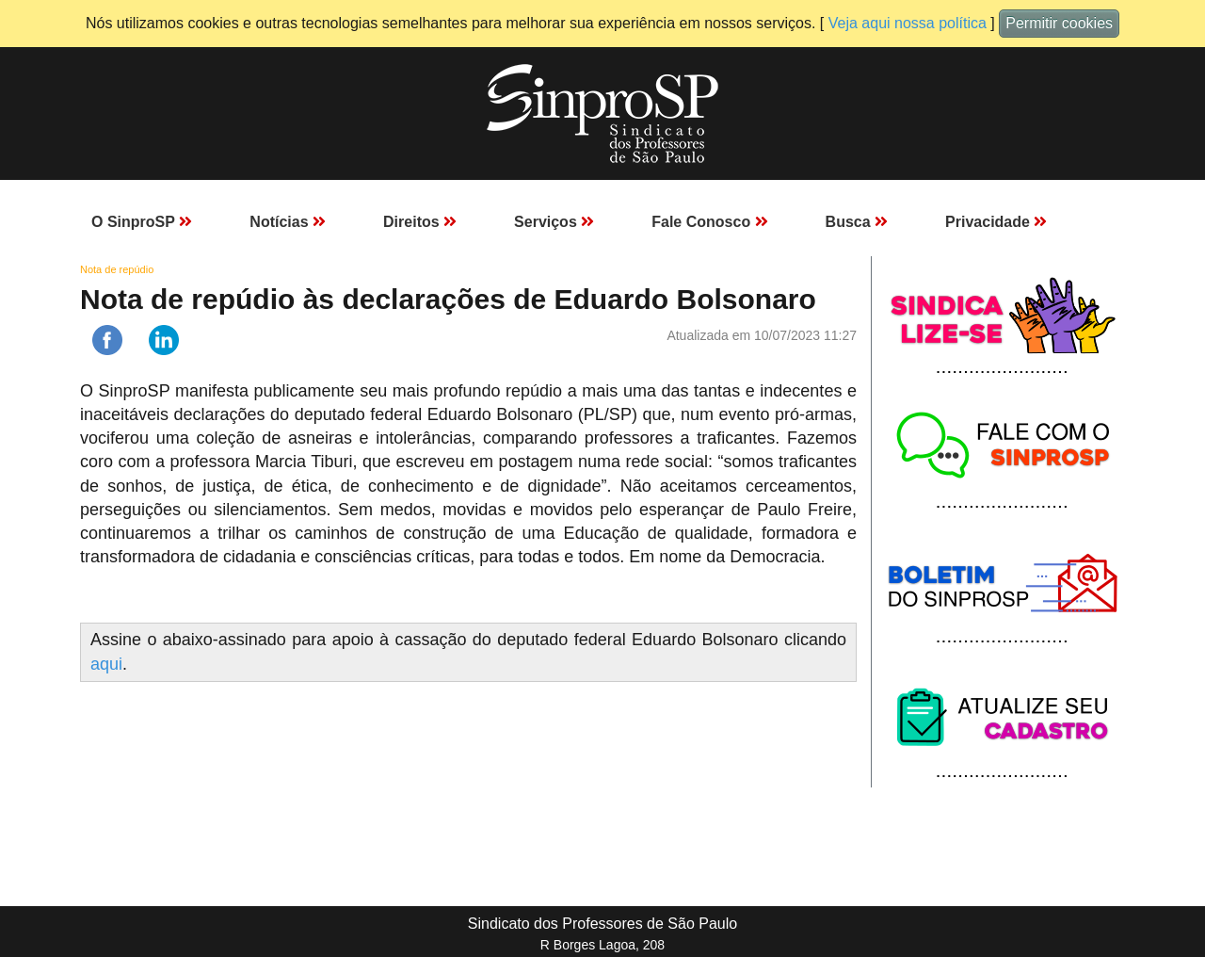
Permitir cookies (1059, 23)
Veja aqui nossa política (907, 23)
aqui (106, 664)
